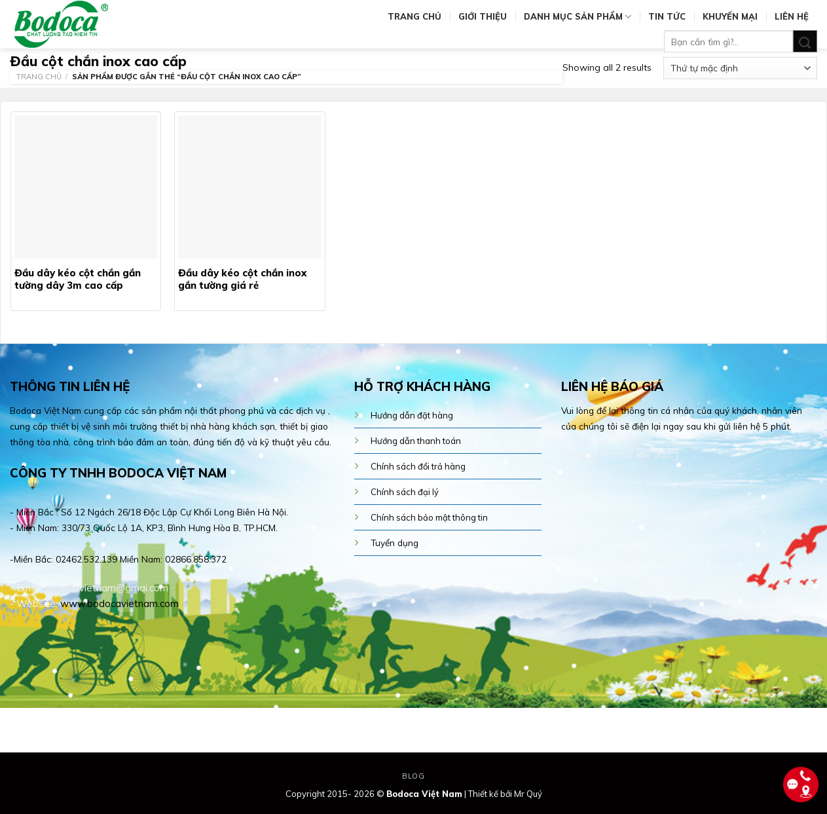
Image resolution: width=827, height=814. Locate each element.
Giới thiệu (482, 16)
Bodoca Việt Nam (424, 793)
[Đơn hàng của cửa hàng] (740, 68)
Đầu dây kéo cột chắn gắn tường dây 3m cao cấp (77, 279)
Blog (413, 776)
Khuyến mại (730, 16)
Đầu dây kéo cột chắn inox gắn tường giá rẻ (242, 279)
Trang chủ (414, 16)
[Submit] (805, 41)
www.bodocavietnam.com (119, 603)
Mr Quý (528, 793)
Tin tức (667, 16)
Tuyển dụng (394, 542)
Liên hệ (792, 16)
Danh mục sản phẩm (577, 16)
